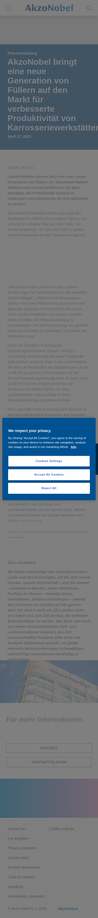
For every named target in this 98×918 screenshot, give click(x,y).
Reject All (49, 488)
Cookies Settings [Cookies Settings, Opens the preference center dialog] (49, 461)
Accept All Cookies (49, 474)
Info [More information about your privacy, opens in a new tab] (73, 446)
